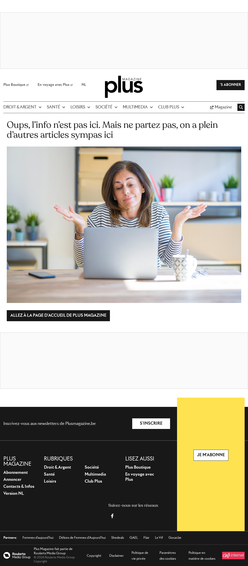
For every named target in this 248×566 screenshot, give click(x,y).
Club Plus (93, 481)
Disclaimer (116, 555)
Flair (146, 537)
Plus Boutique (138, 467)
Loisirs (50, 481)
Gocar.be (174, 537)
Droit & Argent (57, 467)
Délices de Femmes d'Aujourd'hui (82, 537)
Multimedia (95, 474)
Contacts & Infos (18, 487)
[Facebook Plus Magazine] (112, 516)
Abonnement (15, 473)
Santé (49, 474)
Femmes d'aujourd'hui (38, 537)
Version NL (13, 494)
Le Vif (159, 537)
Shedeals (117, 537)
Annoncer (12, 480)
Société (92, 467)
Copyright (94, 555)
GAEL (134, 537)
